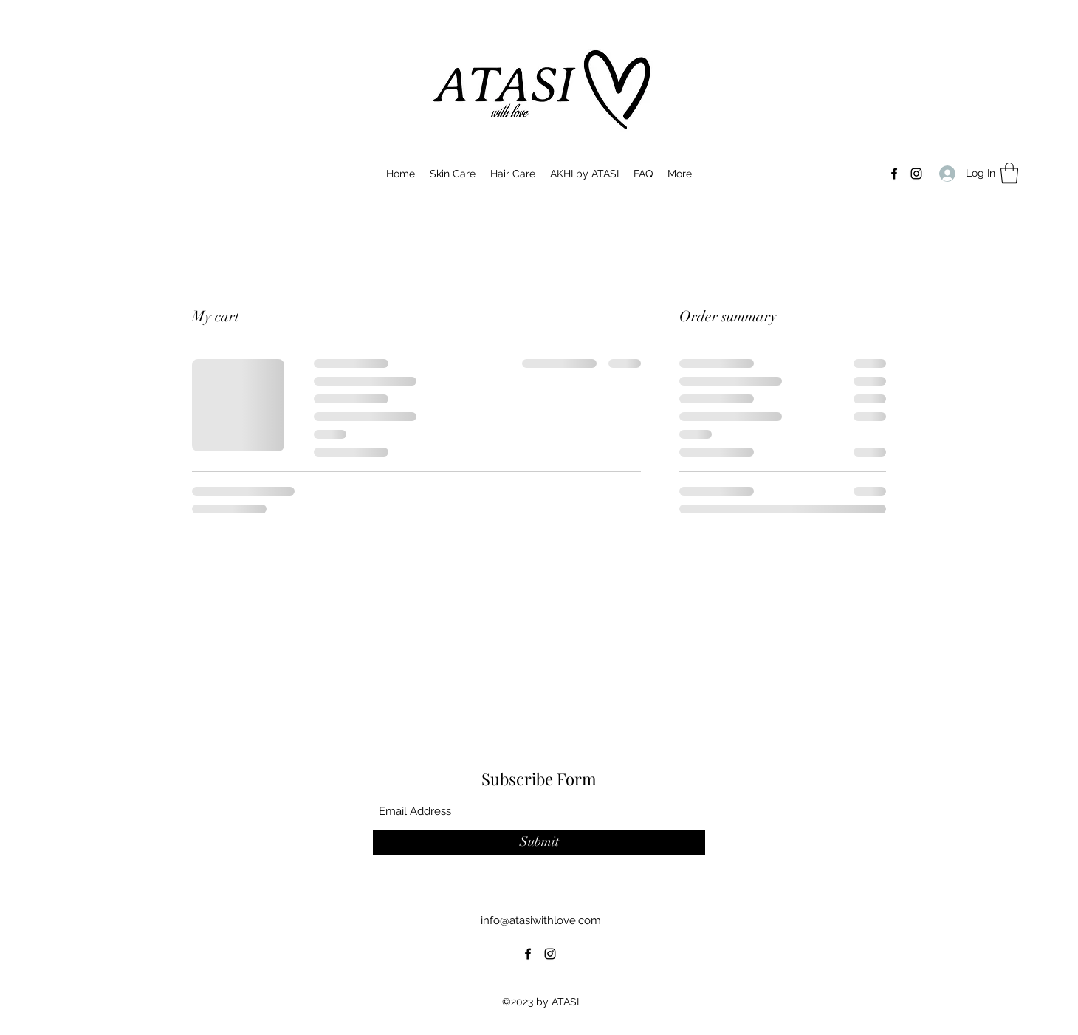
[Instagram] (916, 173)
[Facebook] (894, 173)
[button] (1009, 173)
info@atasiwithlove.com (541, 920)
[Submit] (539, 842)
